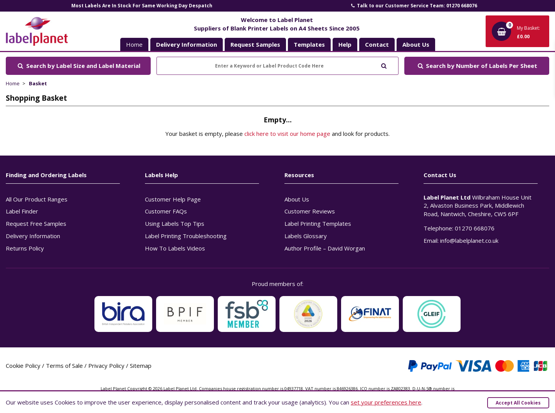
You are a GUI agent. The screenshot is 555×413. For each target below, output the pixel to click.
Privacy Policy (106, 365)
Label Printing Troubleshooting (186, 236)
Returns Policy (25, 248)
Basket (38, 83)
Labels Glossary (305, 236)
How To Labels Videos (175, 248)
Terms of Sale (64, 365)
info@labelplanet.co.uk (469, 240)
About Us (296, 199)
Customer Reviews (309, 211)
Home (134, 44)
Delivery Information (33, 236)
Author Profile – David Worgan (324, 248)
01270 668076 (474, 228)
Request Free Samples (36, 223)
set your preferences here (386, 402)
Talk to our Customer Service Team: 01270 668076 (414, 5)
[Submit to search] (383, 65)
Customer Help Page (173, 199)
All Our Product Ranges (36, 199)
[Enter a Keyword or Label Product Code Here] (277, 66)
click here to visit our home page (287, 133)
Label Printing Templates (317, 223)
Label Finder (22, 211)
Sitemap (140, 365)
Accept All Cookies (518, 402)
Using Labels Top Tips (174, 223)
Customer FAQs (166, 211)
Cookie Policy (23, 365)
